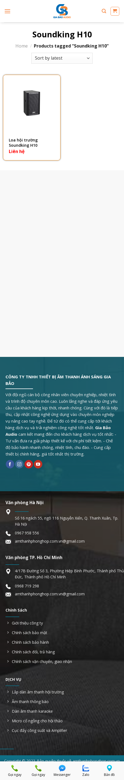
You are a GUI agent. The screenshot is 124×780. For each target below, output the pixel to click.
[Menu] (7, 11)
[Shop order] (61, 58)
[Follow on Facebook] (10, 464)
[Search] (104, 11)
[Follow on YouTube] (38, 464)
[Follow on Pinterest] (28, 464)
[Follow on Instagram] (19, 464)
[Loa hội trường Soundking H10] (31, 103)
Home (21, 46)
